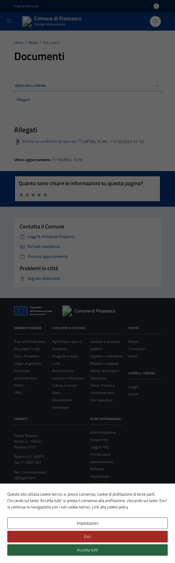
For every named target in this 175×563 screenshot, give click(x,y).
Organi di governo (27, 363)
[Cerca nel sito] (155, 21)
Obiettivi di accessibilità (60, 515)
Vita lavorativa (101, 400)
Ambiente (59, 349)
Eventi (133, 394)
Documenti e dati (27, 349)
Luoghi (133, 386)
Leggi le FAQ (99, 447)
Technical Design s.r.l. (45, 549)
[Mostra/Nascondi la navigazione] (9, 21)
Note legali (22, 510)
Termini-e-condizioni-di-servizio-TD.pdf (51, 141)
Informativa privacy (56, 510)
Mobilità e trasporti (104, 363)
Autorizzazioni (62, 370)
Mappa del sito (45, 521)
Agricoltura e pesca (66, 341)
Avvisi (132, 356)
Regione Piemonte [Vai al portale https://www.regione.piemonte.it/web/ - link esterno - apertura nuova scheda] (26, 6)
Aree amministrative (29, 341)
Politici (19, 385)
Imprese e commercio (106, 356)
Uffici (18, 392)
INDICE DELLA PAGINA (87, 85)
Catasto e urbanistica (68, 378)
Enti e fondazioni (26, 356)
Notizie (133, 341)
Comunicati (136, 349)
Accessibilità (91, 510)
